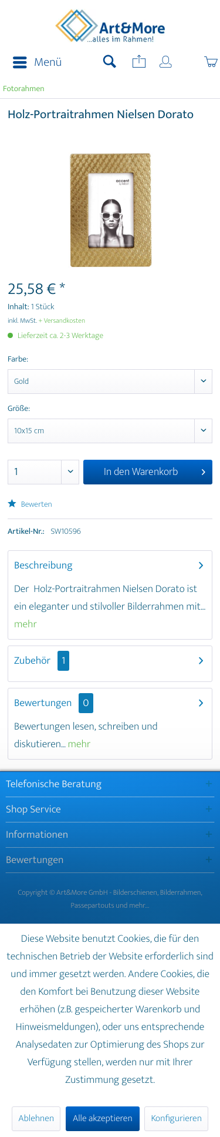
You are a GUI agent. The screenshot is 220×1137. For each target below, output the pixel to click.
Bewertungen (43, 703)
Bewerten (30, 504)
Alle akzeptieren (103, 1118)
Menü (37, 62)
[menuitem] (33, 63)
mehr (25, 624)
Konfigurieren (176, 1118)
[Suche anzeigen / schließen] (109, 63)
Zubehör (41, 661)
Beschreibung (43, 565)
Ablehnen (36, 1118)
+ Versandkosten (62, 321)
